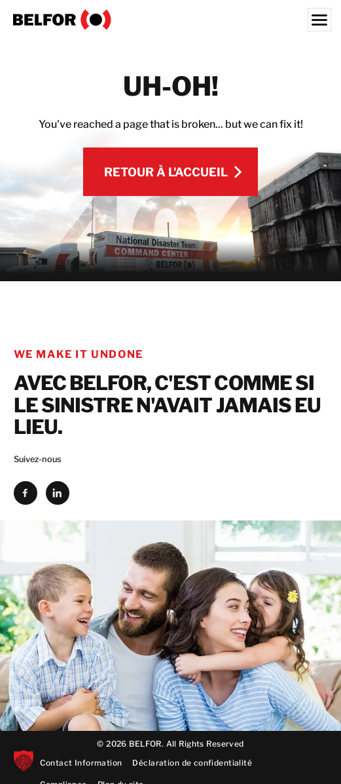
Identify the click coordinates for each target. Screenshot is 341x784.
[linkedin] (57, 493)
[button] (23, 760)
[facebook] (25, 493)
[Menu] (319, 19)
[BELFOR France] (170, 20)
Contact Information (81, 763)
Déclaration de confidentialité (192, 763)
